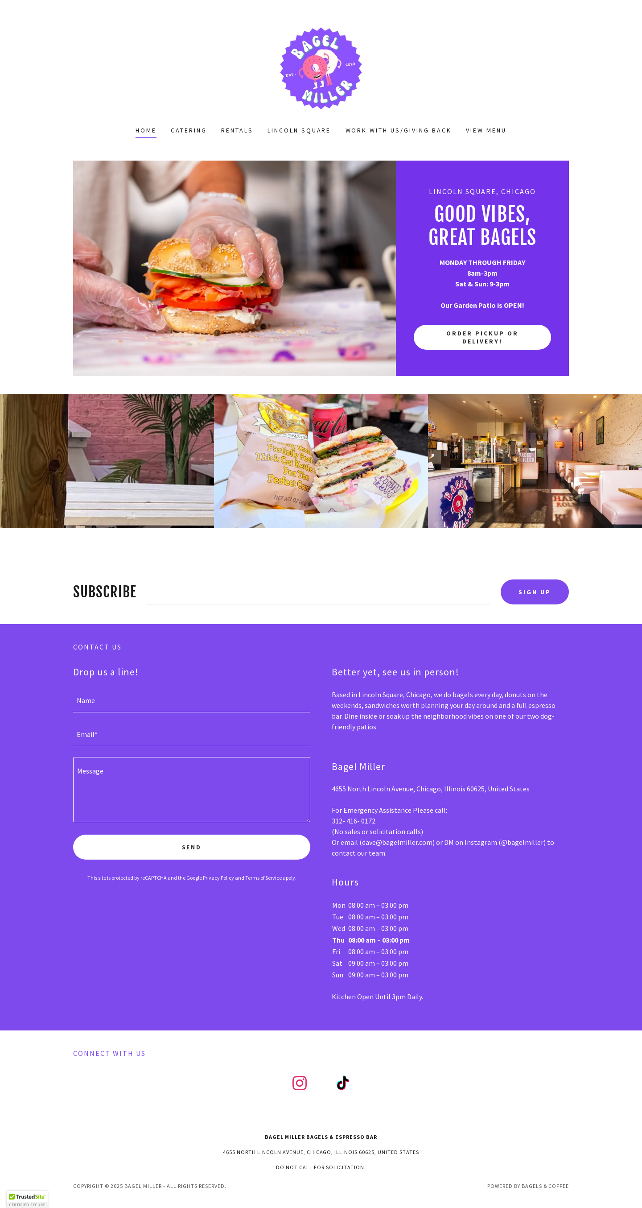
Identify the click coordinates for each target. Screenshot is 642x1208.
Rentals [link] (237, 130)
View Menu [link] (486, 130)
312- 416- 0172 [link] (353, 820)
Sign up (535, 592)
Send (192, 847)
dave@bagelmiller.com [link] (397, 842)
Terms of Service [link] (263, 877)
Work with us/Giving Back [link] (399, 130)
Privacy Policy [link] (218, 877)
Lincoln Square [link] (299, 130)
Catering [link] (189, 130)
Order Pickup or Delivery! (482, 337)
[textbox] (318, 591)
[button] (27, 1199)
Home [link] (146, 130)
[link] (321, 68)
